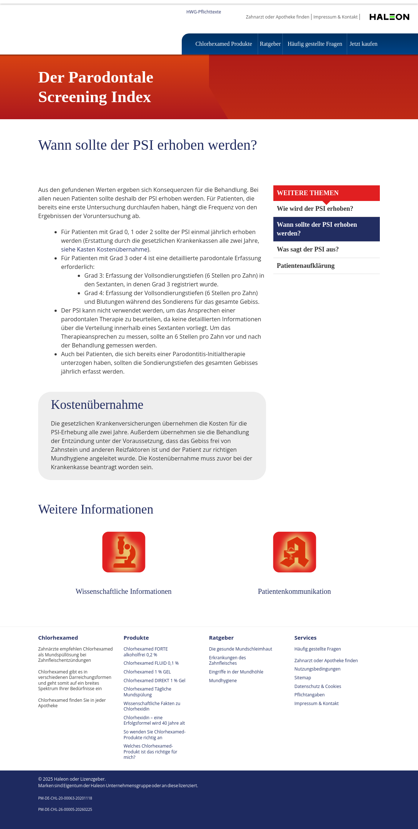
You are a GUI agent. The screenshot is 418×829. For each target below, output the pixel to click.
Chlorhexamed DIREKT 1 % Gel (154, 680)
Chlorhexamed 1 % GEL (147, 672)
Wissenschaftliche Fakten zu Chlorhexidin (152, 706)
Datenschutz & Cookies (317, 686)
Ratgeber (268, 43)
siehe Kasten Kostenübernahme (104, 249)
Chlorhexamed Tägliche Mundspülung (147, 692)
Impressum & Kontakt (335, 17)
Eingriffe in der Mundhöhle (236, 672)
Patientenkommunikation (294, 591)
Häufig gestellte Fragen (313, 43)
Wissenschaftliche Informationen (123, 591)
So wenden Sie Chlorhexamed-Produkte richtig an (155, 735)
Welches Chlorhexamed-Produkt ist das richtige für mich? (150, 751)
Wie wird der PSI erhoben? (316, 209)
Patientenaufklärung (308, 266)
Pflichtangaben (309, 695)
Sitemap (302, 678)
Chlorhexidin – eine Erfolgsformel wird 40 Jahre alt (154, 721)
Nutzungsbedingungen (317, 669)
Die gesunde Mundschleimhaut (240, 649)
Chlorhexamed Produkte (222, 43)
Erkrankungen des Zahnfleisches (227, 661)
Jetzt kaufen (363, 43)
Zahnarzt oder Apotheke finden (278, 17)
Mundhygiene (223, 680)
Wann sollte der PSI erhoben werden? (319, 229)
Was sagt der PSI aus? (310, 249)
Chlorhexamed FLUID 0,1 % (151, 663)
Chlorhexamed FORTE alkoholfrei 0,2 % (146, 652)
